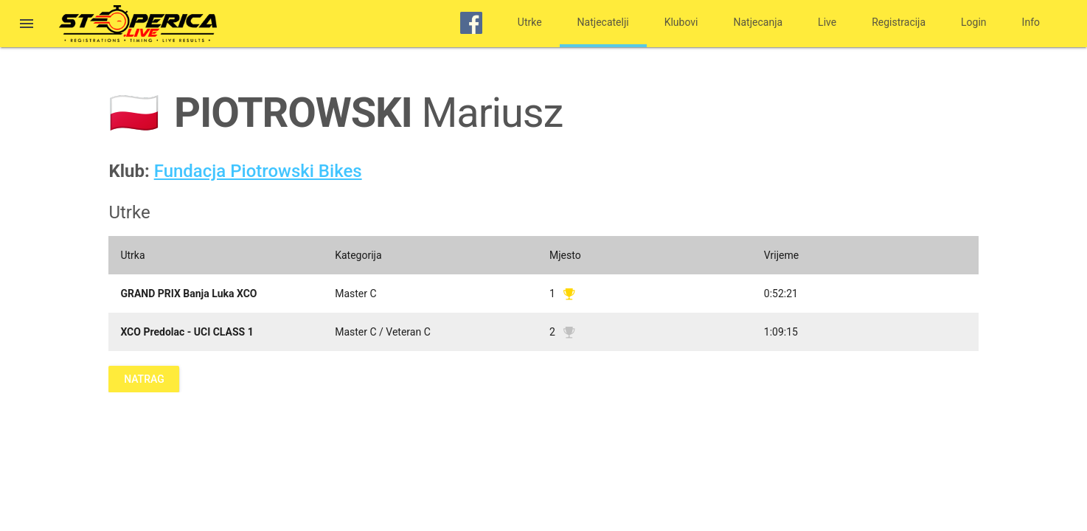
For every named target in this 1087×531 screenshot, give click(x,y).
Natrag (143, 379)
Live (827, 22)
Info (1031, 22)
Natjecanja (758, 22)
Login (974, 22)
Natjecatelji (603, 22)
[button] (26, 25)
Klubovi (681, 22)
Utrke (530, 22)
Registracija (898, 22)
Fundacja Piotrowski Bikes (258, 171)
